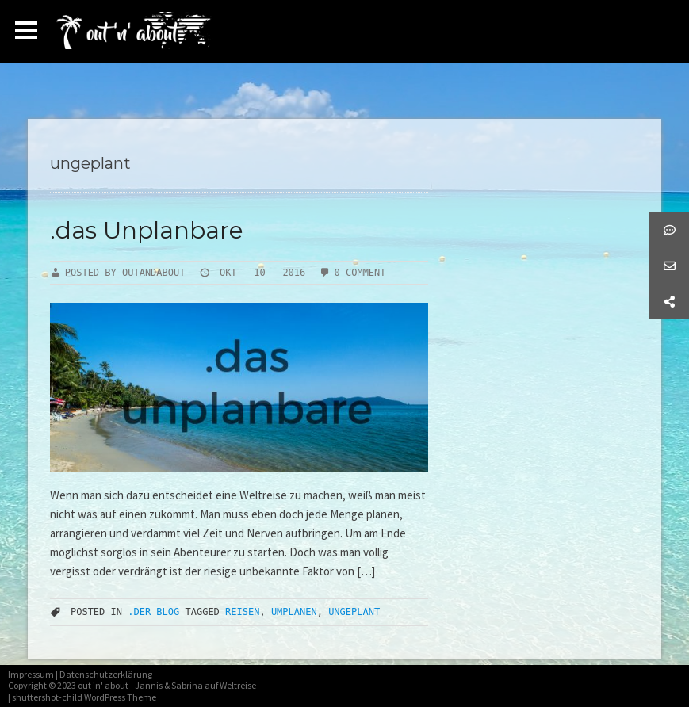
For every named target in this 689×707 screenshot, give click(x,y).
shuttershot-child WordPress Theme (84, 697)
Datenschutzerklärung (105, 674)
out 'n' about (103, 685)
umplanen (294, 611)
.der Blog (153, 611)
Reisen (242, 611)
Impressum (31, 674)
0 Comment (360, 272)
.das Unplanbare (146, 230)
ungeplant (354, 611)
